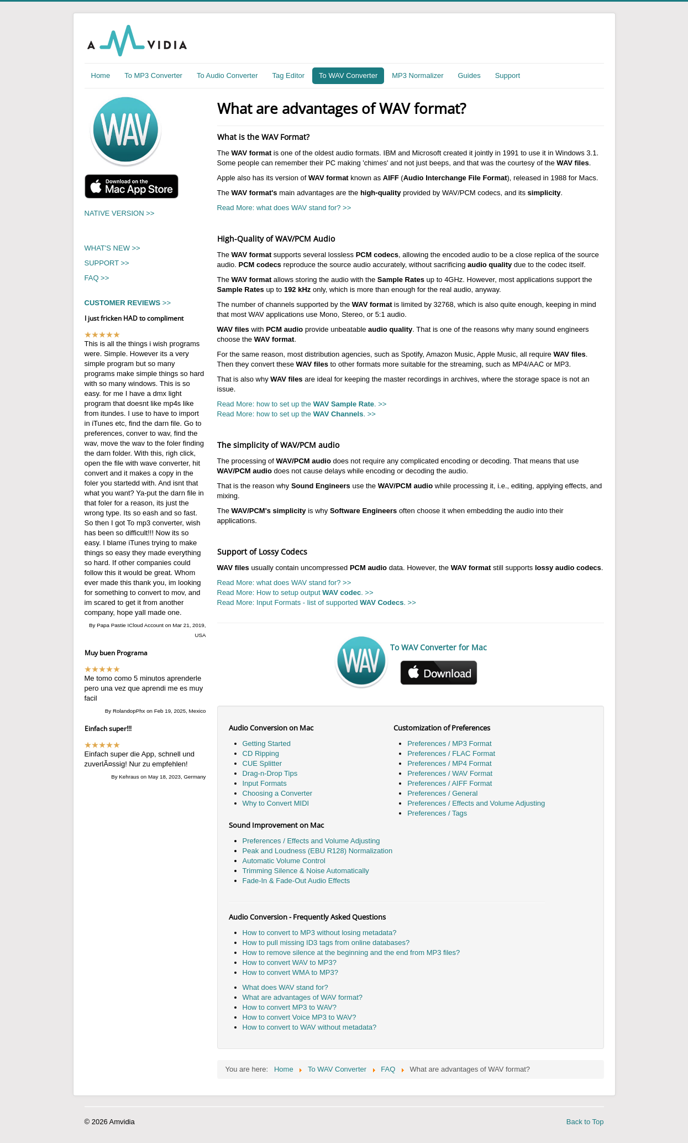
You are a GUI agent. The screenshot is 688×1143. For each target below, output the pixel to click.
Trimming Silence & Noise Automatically (306, 871)
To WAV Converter (348, 75)
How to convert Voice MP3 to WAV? (299, 1017)
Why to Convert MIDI (276, 803)
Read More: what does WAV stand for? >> (284, 207)
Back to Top (585, 1122)
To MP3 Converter (153, 75)
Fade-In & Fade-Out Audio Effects (296, 880)
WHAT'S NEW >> (112, 248)
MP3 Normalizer (417, 75)
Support (508, 75)
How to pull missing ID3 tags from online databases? (326, 942)
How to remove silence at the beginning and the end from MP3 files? (351, 952)
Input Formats (265, 783)
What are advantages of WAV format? (303, 997)
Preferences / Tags (437, 813)
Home (101, 75)
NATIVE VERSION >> (120, 213)
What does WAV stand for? (285, 987)
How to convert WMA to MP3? (290, 972)
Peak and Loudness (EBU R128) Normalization (318, 851)
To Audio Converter (227, 75)
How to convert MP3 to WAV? (290, 1007)
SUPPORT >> (107, 263)
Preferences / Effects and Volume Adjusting (476, 803)
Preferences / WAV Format (449, 773)
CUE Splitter (262, 763)
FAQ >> (97, 278)
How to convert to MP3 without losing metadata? (320, 932)
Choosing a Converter (277, 793)
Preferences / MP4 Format (449, 763)
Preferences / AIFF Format (449, 783)
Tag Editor (288, 75)
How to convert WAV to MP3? (290, 962)
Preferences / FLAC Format (451, 753)
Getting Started (267, 743)
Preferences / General (442, 793)
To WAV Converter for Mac (438, 647)
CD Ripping (261, 753)
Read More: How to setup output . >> (295, 592)
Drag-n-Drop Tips (270, 773)
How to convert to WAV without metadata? (310, 1027)
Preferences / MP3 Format (449, 743)
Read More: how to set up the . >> (302, 404)
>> (128, 303)
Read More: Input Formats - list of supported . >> (316, 602)
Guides (469, 75)
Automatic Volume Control (284, 861)
